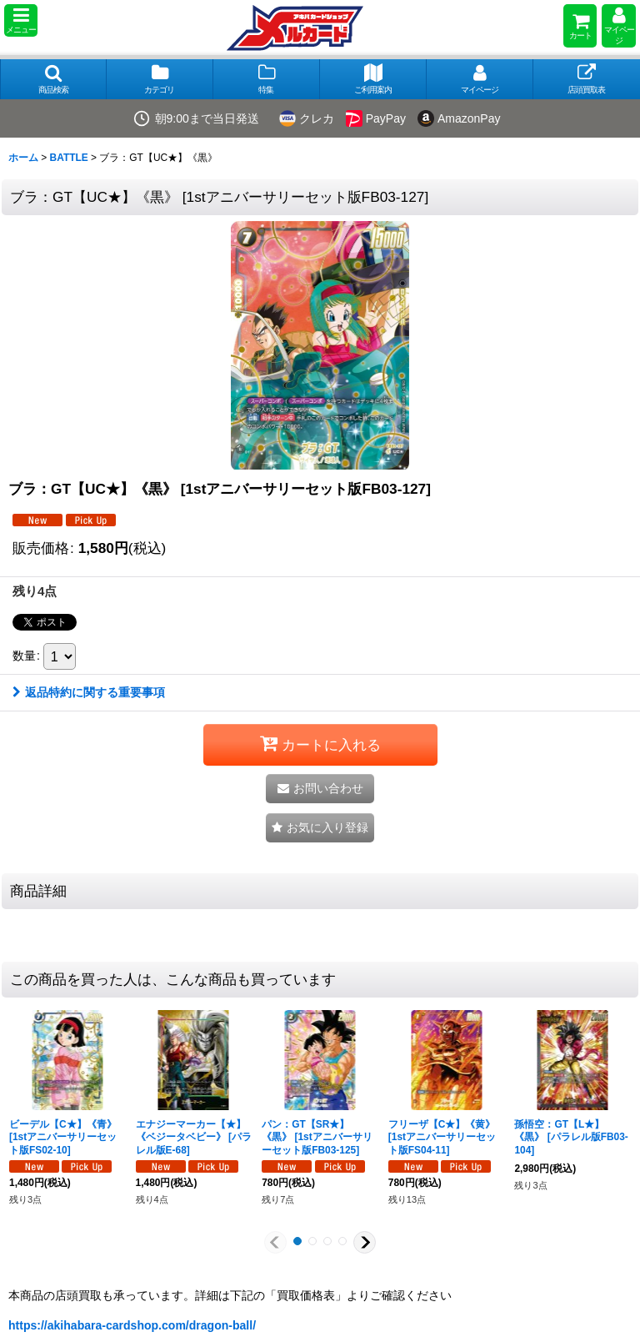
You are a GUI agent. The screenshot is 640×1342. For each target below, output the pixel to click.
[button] (21, 20)
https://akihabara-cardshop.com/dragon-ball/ (132, 1325)
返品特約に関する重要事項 (88, 692)
